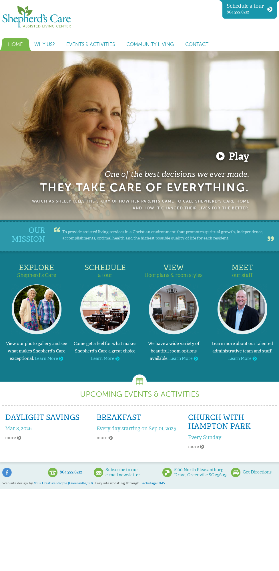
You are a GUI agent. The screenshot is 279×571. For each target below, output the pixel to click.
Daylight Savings (42, 417)
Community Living (150, 44)
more (13, 438)
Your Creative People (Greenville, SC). (64, 483)
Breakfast (119, 417)
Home (15, 44)
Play (239, 156)
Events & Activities (90, 44)
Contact (196, 44)
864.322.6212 (249, 9)
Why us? (44, 44)
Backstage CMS (152, 483)
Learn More (49, 358)
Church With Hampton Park (219, 422)
